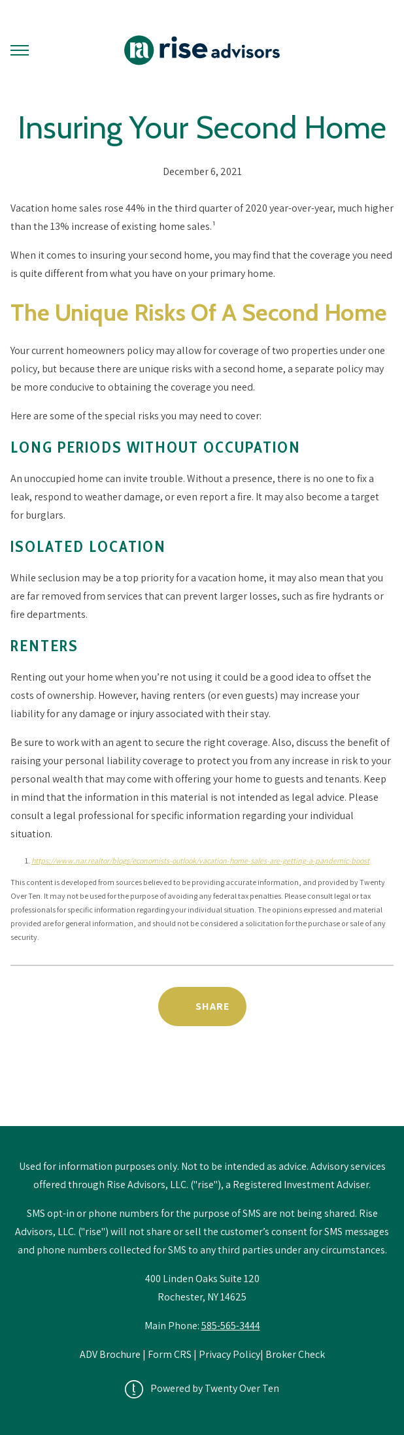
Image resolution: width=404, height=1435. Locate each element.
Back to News (202, 1092)
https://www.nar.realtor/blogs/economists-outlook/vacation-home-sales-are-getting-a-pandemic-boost (200, 860)
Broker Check (295, 1354)
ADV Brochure (111, 1354)
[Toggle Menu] (19, 50)
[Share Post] (202, 1006)
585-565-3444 (230, 1325)
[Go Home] (202, 50)
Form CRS (170, 1354)
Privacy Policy (229, 1354)
